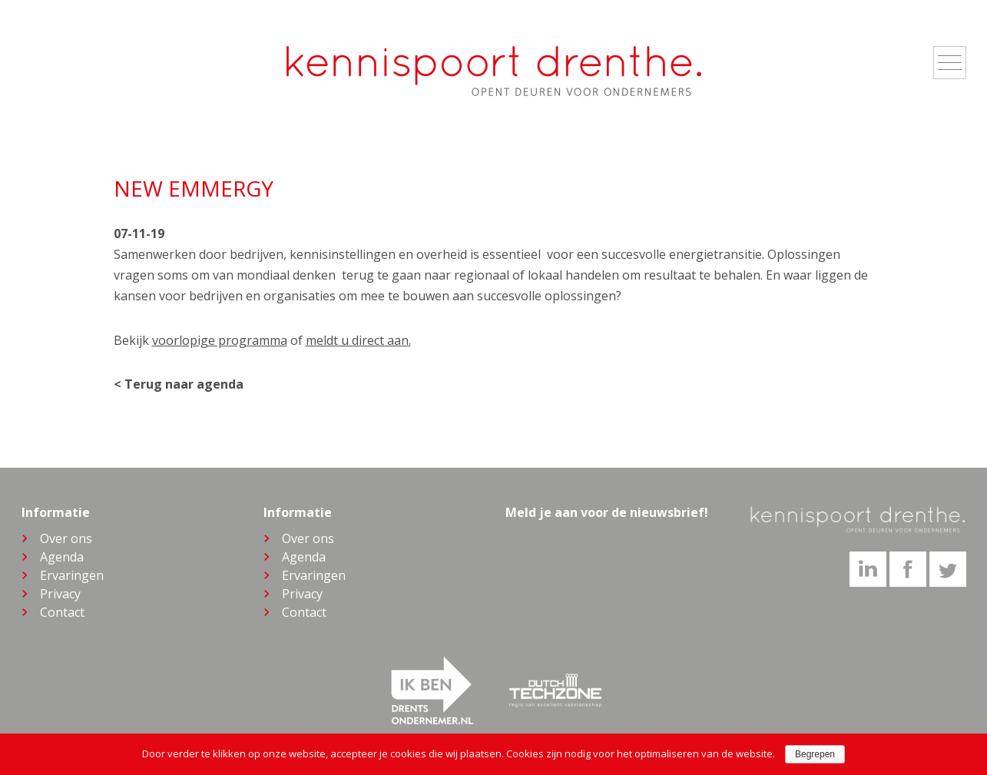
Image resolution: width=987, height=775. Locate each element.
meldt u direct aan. (358, 340)
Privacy (60, 593)
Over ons (66, 538)
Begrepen (815, 754)
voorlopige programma (219, 340)
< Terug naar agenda (178, 384)
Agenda (62, 556)
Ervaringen (72, 575)
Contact (62, 612)
